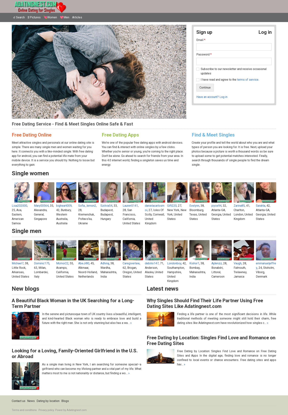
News (31, 401)
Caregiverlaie (131, 263)
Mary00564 (41, 205)
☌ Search (19, 17)
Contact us (18, 401)
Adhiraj (104, 263)
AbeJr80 (83, 263)
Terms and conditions (24, 410)
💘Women (50, 17)
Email (200, 40)
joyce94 (216, 205)
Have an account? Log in (211, 97)
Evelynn (194, 205)
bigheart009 (64, 205)
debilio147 (152, 263)
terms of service (247, 79)
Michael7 (18, 263)
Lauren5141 (130, 205)
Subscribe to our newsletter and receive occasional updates (234, 71)
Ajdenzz (216, 263)
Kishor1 (194, 263)
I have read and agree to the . (230, 79)
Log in (265, 32)
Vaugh (238, 263)
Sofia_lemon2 (87, 205)
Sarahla (260, 205)
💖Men (64, 17)
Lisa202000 (19, 205)
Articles (77, 17)
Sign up (204, 32)
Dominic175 (41, 263)
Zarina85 (239, 205)
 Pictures (34, 17)
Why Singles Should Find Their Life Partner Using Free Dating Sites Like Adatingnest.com (205, 303)
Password (204, 54)
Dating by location (48, 401)
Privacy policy (46, 410)
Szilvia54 (106, 205)
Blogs (65, 401)
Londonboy (174, 263)
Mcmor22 (62, 263)
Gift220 (172, 205)
